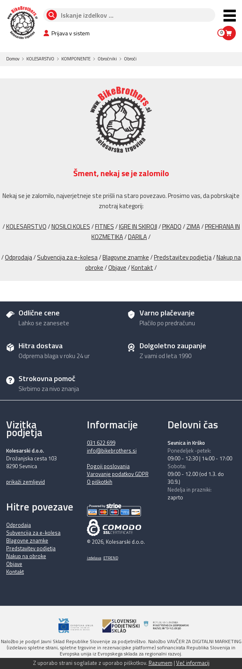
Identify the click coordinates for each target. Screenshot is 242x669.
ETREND (110, 558)
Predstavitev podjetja (183, 257)
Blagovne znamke (125, 257)
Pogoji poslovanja (108, 466)
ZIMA (193, 226)
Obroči (130, 58)
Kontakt (142, 267)
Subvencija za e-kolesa (67, 257)
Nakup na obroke (26, 556)
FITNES (104, 226)
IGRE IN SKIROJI (138, 226)
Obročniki (107, 58)
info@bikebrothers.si (112, 450)
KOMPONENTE (76, 58)
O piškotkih (99, 482)
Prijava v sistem (66, 33)
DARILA (137, 236)
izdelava (94, 558)
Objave (117, 267)
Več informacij (192, 663)
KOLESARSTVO (40, 58)
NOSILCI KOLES (70, 226)
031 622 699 (101, 443)
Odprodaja (18, 257)
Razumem (160, 663)
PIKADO (172, 226)
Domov (12, 58)
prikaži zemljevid (25, 482)
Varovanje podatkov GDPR (118, 474)
